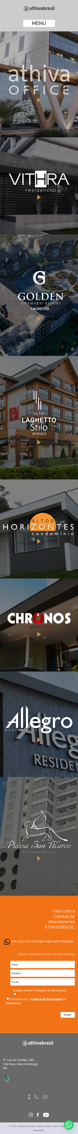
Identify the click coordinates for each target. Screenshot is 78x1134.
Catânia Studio (43, 1126)
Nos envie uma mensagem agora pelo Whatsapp (42, 941)
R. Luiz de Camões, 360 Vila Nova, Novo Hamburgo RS (20, 1064)
